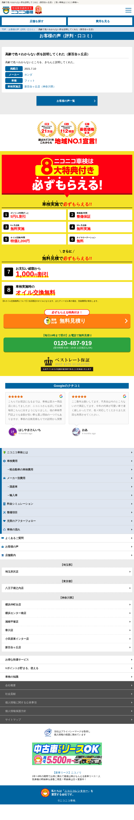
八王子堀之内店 (14, 588)
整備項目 (12, 512)
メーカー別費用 (16, 478)
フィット (29, 80)
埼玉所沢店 (11, 571)
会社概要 (10, 685)
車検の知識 (11, 676)
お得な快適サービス (17, 659)
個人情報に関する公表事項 (21, 702)
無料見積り (72, 321)
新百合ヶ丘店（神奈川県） (40, 86)
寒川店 (9, 630)
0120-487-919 (73, 345)
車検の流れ (13, 529)
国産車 (13, 486)
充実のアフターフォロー (21, 520)
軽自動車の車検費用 (21, 469)
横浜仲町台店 (13, 604)
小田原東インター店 (17, 638)
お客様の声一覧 (66, 100)
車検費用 (12, 460)
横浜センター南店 (15, 613)
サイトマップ (13, 719)
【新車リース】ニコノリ (67, 772)
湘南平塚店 (11, 621)
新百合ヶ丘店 (13, 647)
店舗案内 (10, 555)
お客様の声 (11, 546)
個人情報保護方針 (15, 710)
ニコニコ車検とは (17, 452)
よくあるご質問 (14, 538)
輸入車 (13, 495)
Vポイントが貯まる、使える (21, 668)
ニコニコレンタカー (76, 790)
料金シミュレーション (20, 503)
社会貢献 (10, 693)
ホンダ (28, 74)
